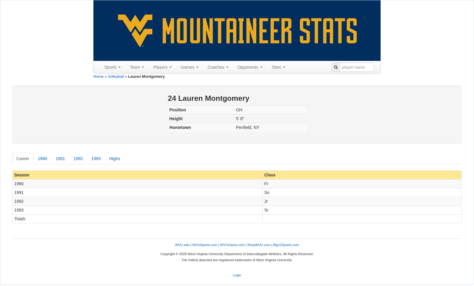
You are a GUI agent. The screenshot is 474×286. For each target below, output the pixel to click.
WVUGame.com (232, 245)
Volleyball (116, 76)
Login (237, 275)
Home (98, 76)
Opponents (250, 67)
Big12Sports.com (286, 245)
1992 (78, 158)
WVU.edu (182, 245)
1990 (42, 158)
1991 (60, 158)
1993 (96, 158)
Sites (278, 67)
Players (162, 67)
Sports (112, 67)
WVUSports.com (204, 245)
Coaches (218, 67)
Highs (114, 158)
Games (190, 67)
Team (137, 67)
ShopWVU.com (258, 245)
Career (22, 158)
